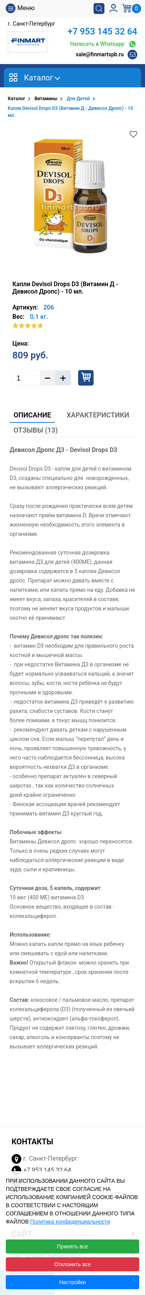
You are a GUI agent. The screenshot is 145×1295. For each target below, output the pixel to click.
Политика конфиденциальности (70, 1222)
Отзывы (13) (36, 430)
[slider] (27, 325)
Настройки (72, 1282)
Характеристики (98, 415)
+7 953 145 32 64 (102, 31)
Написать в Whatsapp (103, 44)
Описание (32, 415)
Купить (86, 378)
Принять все (72, 1246)
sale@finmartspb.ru (100, 54)
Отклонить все (72, 1264)
